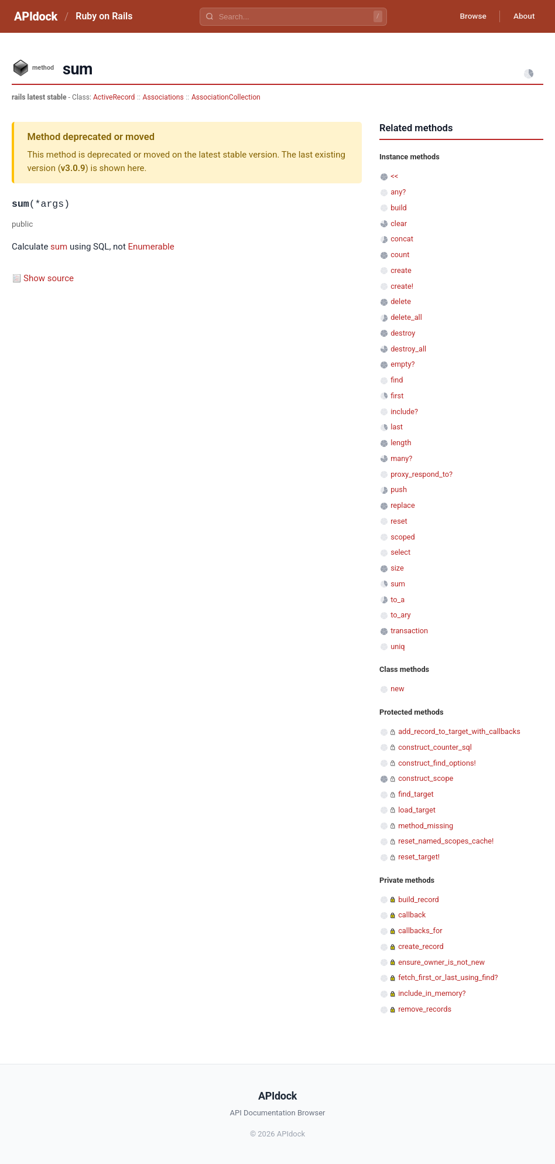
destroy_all (408, 348)
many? (401, 458)
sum (58, 246)
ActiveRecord (114, 97)
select (400, 552)
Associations (163, 97)
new (397, 688)
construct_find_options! (437, 763)
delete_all (406, 317)
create (401, 270)
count (399, 254)
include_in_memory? (431, 993)
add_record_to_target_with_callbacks (459, 731)
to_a (397, 599)
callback (412, 914)
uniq (397, 646)
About (523, 16)
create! (401, 286)
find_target (415, 794)
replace (402, 505)
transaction (409, 630)
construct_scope (425, 778)
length (400, 442)
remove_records (424, 1009)
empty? (402, 364)
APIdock (35, 16)
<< (394, 176)
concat (401, 238)
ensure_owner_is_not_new (441, 962)
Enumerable (151, 246)
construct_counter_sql (435, 747)
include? (404, 411)
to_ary (400, 614)
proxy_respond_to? (421, 474)
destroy (402, 333)
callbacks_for (420, 930)
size (397, 568)
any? (398, 191)
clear (398, 223)
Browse (470, 16)
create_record (421, 946)
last (396, 426)
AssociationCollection (226, 97)
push (398, 489)
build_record (418, 899)
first (396, 395)
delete (400, 301)
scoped (402, 536)
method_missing (425, 825)
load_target (417, 809)
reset (398, 521)
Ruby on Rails (104, 16)
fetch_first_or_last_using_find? (448, 977)
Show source (48, 278)
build (398, 207)
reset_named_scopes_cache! (446, 841)
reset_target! (419, 856)
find (396, 380)
